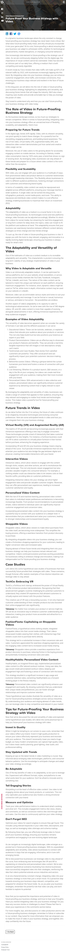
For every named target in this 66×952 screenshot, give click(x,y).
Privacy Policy (5, 947)
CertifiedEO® (4, 944)
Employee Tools (5, 949)
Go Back (10, 932)
